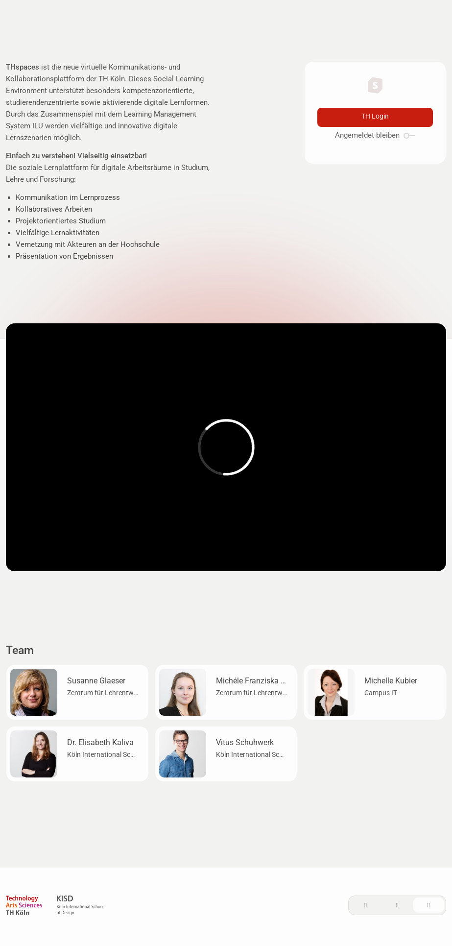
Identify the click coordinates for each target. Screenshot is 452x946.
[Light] (365, 905)
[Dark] (397, 905)
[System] (428, 905)
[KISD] (80, 907)
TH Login (375, 116)
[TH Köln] (24, 907)
